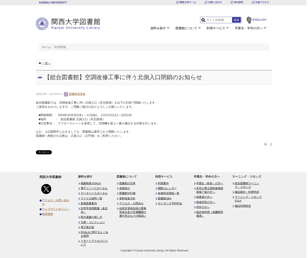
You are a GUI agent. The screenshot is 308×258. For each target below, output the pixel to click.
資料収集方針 (127, 198)
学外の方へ (203, 207)
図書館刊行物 (127, 193)
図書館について (186, 28)
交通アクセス (262, 2)
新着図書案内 (89, 203)
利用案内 (163, 183)
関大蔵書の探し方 (91, 217)
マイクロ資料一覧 (91, 198)
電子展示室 (87, 227)
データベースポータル (94, 193)
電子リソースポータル (94, 188)
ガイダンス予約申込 (170, 203)
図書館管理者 (74, 94)
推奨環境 (47, 214)
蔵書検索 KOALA (91, 183)
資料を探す (158, 28)
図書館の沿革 (127, 183)
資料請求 (238, 2)
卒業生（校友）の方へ (209, 183)
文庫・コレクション (93, 222)
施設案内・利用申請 (247, 192)
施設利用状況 (243, 206)
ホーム (46, 47)
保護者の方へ (204, 197)
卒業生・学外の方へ (249, 28)
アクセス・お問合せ (131, 203)
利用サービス (216, 28)
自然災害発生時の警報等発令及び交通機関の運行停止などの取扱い (132, 212)
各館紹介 (124, 188)
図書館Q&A (165, 198)
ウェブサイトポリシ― (55, 209)
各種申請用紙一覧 (168, 193)
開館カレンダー (167, 188)
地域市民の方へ (205, 202)
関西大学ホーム (188, 2)
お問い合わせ (215, 2)
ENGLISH (259, 19)
